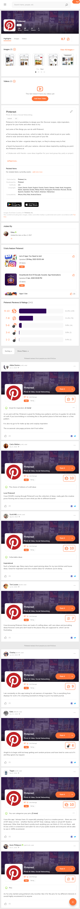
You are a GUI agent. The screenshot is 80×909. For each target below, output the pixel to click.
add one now (37, 172)
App (26, 401)
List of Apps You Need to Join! (30, 256)
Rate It (62, 389)
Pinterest (29, 387)
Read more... (12, 161)
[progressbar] (32, 311)
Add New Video (40, 98)
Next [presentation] (41, 69)
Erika (13, 232)
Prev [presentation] (38, 69)
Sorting (8, 351)
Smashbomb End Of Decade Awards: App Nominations (40, 275)
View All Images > (67, 50)
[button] (35, 72)
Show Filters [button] (23, 351)
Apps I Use (23, 294)
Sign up (78, 2)
